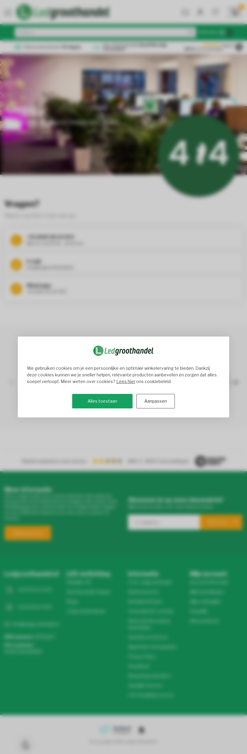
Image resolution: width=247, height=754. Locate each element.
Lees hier (125, 381)
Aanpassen (155, 401)
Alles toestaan (102, 401)
